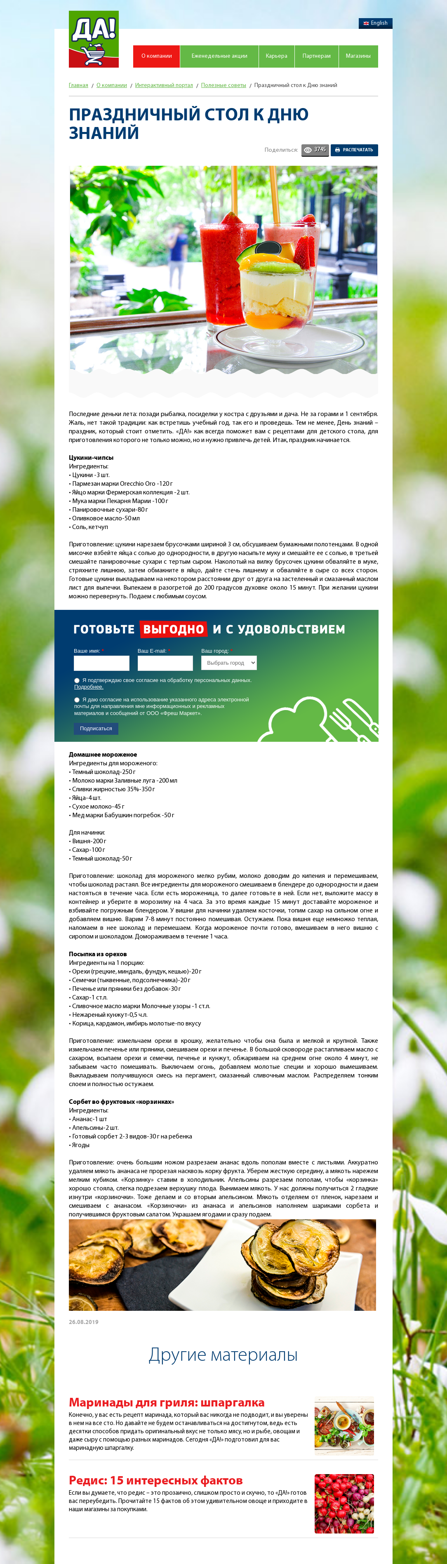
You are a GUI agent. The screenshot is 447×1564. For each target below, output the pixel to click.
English (376, 23)
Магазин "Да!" (94, 39)
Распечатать (358, 150)
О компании (156, 56)
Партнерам (317, 56)
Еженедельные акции (219, 56)
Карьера (276, 56)
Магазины (358, 56)
